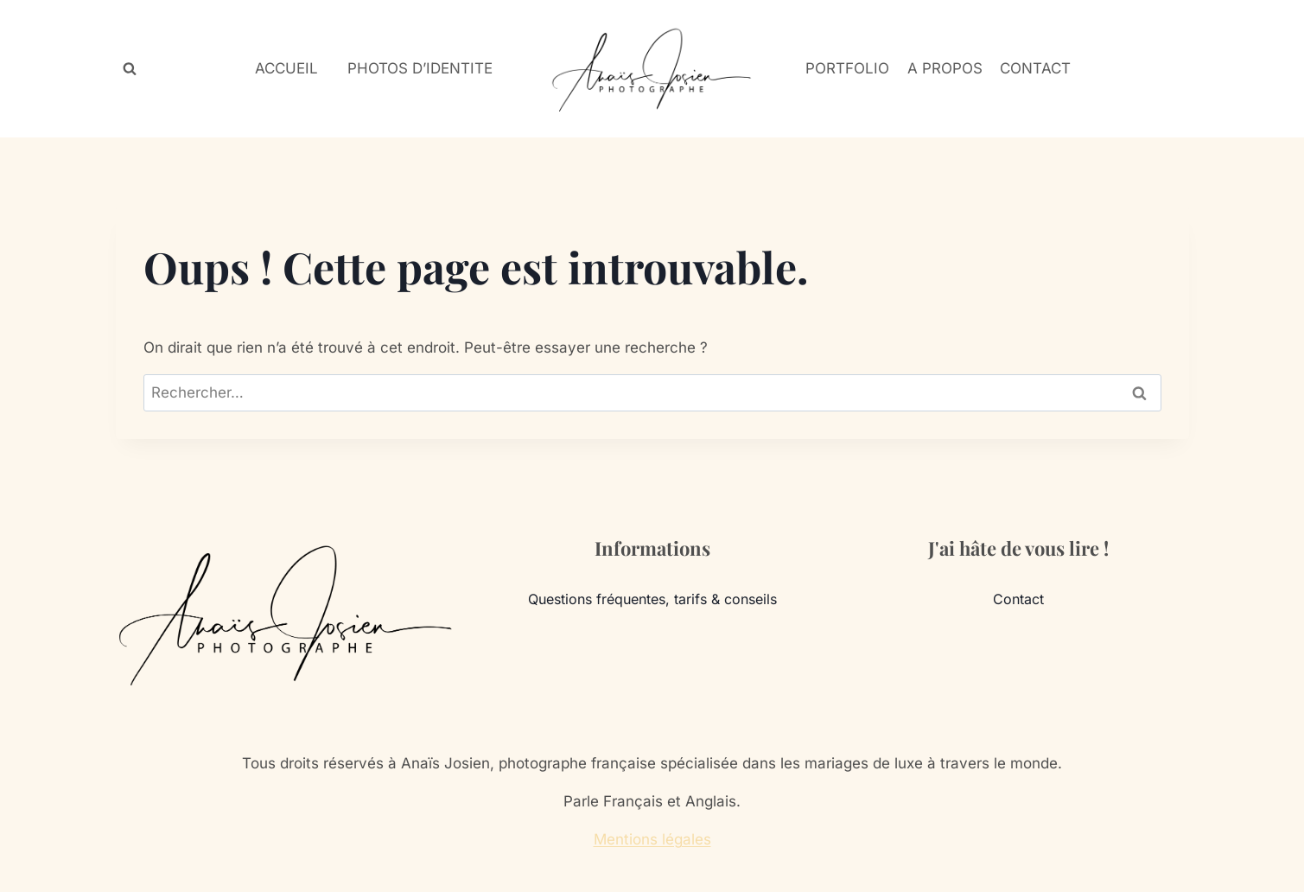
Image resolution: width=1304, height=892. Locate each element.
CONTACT (1035, 68)
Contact (1018, 599)
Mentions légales (652, 839)
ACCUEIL (286, 68)
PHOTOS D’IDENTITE (420, 68)
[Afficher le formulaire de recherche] (129, 69)
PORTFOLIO (847, 68)
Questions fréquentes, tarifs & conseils (652, 599)
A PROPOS (945, 68)
